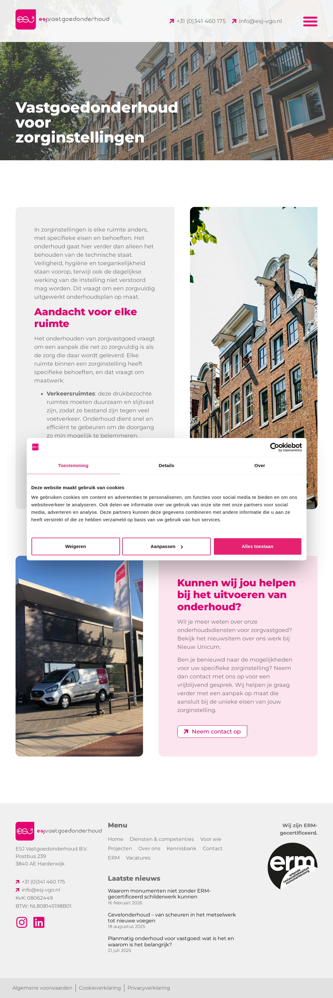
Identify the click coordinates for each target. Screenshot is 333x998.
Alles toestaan (257, 546)
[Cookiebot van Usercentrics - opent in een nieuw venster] (274, 447)
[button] (310, 21)
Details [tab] (166, 465)
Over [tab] (259, 465)
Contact (213, 848)
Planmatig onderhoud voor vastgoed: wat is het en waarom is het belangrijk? (171, 941)
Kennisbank (182, 848)
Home (115, 839)
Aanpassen (166, 546)
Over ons (149, 848)
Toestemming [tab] (73, 465)
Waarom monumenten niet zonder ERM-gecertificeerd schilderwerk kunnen (159, 894)
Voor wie (210, 839)
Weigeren (75, 546)
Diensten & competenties (162, 839)
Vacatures (138, 858)
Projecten (120, 848)
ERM (114, 858)
